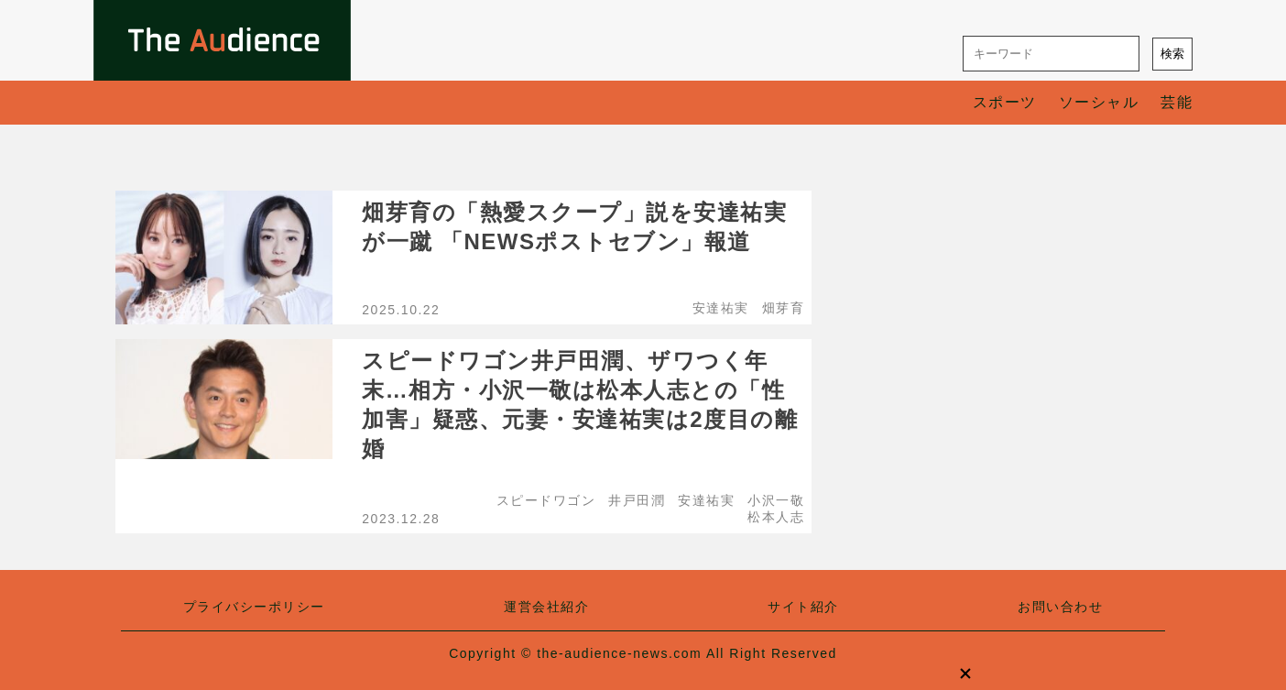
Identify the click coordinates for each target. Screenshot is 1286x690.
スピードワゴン (546, 500)
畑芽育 (783, 308)
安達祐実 (720, 308)
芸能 (1177, 102)
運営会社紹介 (546, 606)
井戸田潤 (636, 500)
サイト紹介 (803, 606)
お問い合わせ (1060, 606)
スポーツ (1005, 102)
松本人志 (775, 516)
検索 (1172, 53)
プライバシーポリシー (254, 606)
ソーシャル (1099, 102)
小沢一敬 (775, 500)
